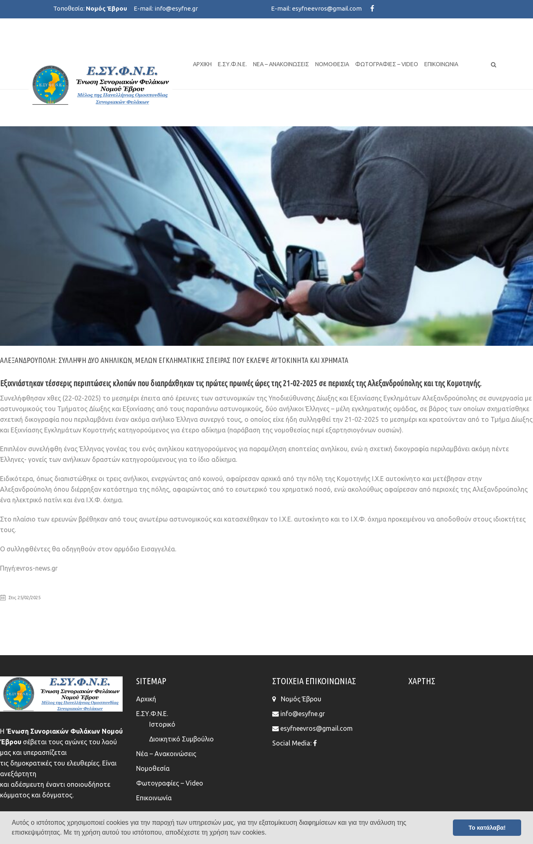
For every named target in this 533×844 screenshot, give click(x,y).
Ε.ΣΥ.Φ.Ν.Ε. (232, 64)
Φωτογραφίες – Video (386, 64)
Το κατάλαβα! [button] (487, 827)
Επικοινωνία (441, 64)
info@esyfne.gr (176, 8)
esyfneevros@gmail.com (327, 8)
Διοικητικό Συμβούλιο (181, 739)
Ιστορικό (162, 724)
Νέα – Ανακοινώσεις (281, 64)
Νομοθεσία (332, 64)
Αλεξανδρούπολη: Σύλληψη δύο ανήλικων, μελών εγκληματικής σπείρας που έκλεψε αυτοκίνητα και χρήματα (174, 360)
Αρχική (202, 64)
